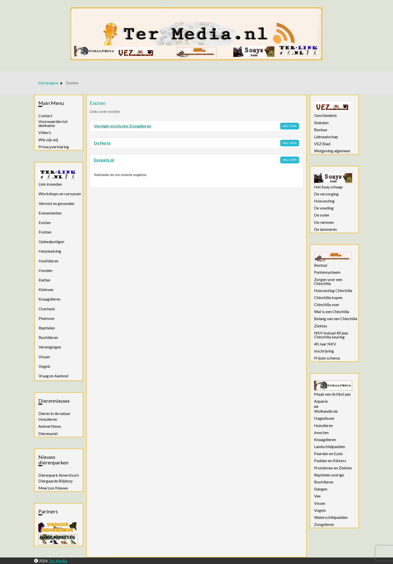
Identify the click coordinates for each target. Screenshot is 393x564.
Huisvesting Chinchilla (333, 291)
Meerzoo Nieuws (53, 488)
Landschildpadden (329, 447)
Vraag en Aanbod (53, 375)
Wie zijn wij (48, 140)
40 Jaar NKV (325, 344)
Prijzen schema (327, 358)
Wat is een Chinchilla (331, 312)
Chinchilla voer (326, 305)
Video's (44, 132)
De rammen (324, 222)
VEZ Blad (322, 144)
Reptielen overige (329, 475)
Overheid (47, 308)
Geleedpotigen (51, 241)
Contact (45, 116)
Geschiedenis (325, 115)
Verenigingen (50, 346)
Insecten (321, 433)
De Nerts (102, 142)
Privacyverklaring (53, 147)
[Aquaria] (316, 406)
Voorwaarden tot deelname (53, 123)
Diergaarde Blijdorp (55, 481)
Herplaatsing (50, 251)
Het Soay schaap (328, 187)
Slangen (320, 489)
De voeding (324, 208)
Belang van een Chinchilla (335, 319)
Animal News (49, 426)
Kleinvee (46, 289)
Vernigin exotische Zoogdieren (122, 125)
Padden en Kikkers (330, 461)
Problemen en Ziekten (333, 468)
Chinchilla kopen (328, 298)
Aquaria (321, 401)
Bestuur (321, 130)
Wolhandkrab (326, 411)
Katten (44, 279)
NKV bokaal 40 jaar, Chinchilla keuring (331, 335)
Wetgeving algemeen (332, 151)
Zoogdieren (324, 524)
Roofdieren (48, 337)
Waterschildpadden (331, 517)
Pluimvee (46, 318)
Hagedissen (324, 418)
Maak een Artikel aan (332, 394)
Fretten (45, 232)
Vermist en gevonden (56, 203)
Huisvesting (324, 201)
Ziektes (320, 326)
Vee (317, 496)
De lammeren (325, 229)
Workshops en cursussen (60, 193)
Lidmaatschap (326, 137)
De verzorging (326, 194)
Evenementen (50, 212)
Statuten (321, 123)
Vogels (44, 366)
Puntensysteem (327, 272)
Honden (45, 270)
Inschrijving (324, 351)
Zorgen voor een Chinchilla (328, 281)
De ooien (321, 215)
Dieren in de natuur (54, 413)
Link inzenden (50, 184)
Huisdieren (47, 419)
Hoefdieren (48, 260)
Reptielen (47, 327)
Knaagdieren (49, 299)
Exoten (45, 222)
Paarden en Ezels (328, 454)
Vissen (44, 356)
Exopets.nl (104, 159)
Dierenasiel (48, 434)
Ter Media (58, 560)
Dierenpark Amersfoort (58, 475)
